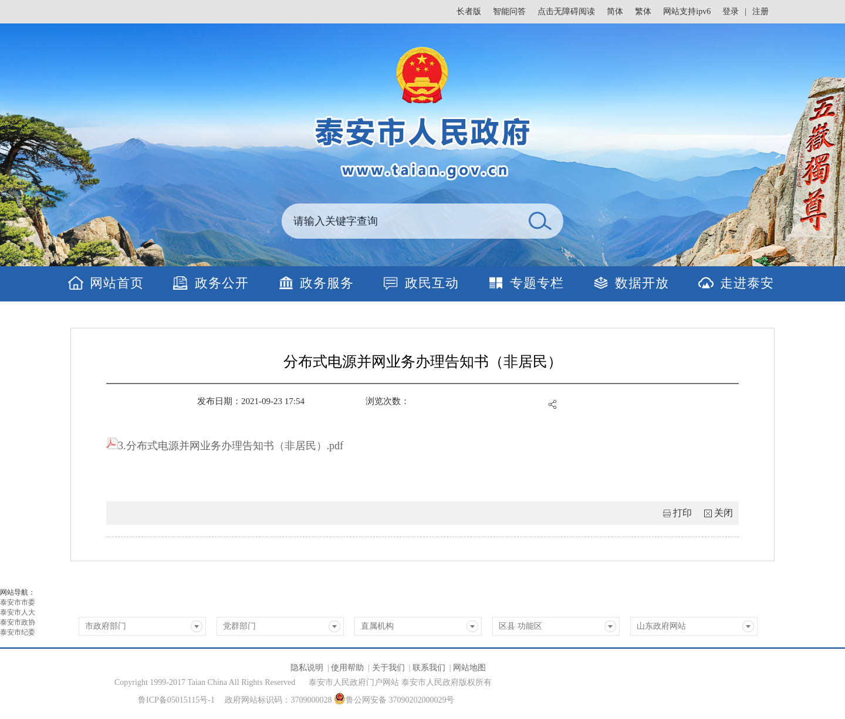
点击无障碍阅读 (566, 11)
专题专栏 (537, 283)
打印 (682, 513)
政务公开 (222, 283)
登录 (730, 11)
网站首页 (117, 283)
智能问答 (509, 11)
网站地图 (469, 667)
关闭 (723, 513)
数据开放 (642, 283)
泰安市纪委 (17, 632)
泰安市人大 (17, 612)
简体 (615, 11)
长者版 (469, 11)
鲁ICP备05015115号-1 (176, 700)
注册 (760, 11)
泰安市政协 (17, 622)
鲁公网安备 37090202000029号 (394, 698)
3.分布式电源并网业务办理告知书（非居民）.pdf (224, 446)
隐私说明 (306, 667)
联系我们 (429, 667)
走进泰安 (747, 283)
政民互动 (432, 283)
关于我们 (388, 667)
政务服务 (327, 283)
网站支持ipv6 (687, 11)
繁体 (643, 11)
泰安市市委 (17, 602)
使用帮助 (347, 667)
